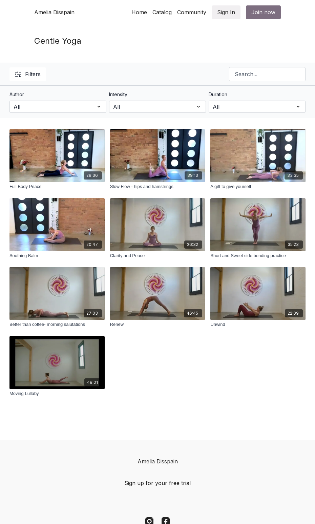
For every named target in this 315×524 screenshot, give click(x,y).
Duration (218, 94)
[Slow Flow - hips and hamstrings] (157, 186)
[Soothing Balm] (57, 255)
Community (191, 12)
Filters (28, 74)
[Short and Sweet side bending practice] (258, 255)
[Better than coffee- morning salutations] (57, 324)
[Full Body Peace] (57, 186)
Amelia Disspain (54, 12)
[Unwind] (258, 324)
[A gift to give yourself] (258, 186)
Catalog (162, 12)
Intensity (118, 94)
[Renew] (157, 324)
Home (139, 12)
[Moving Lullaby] (57, 393)
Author (16, 94)
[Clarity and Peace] (157, 255)
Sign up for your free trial (157, 483)
